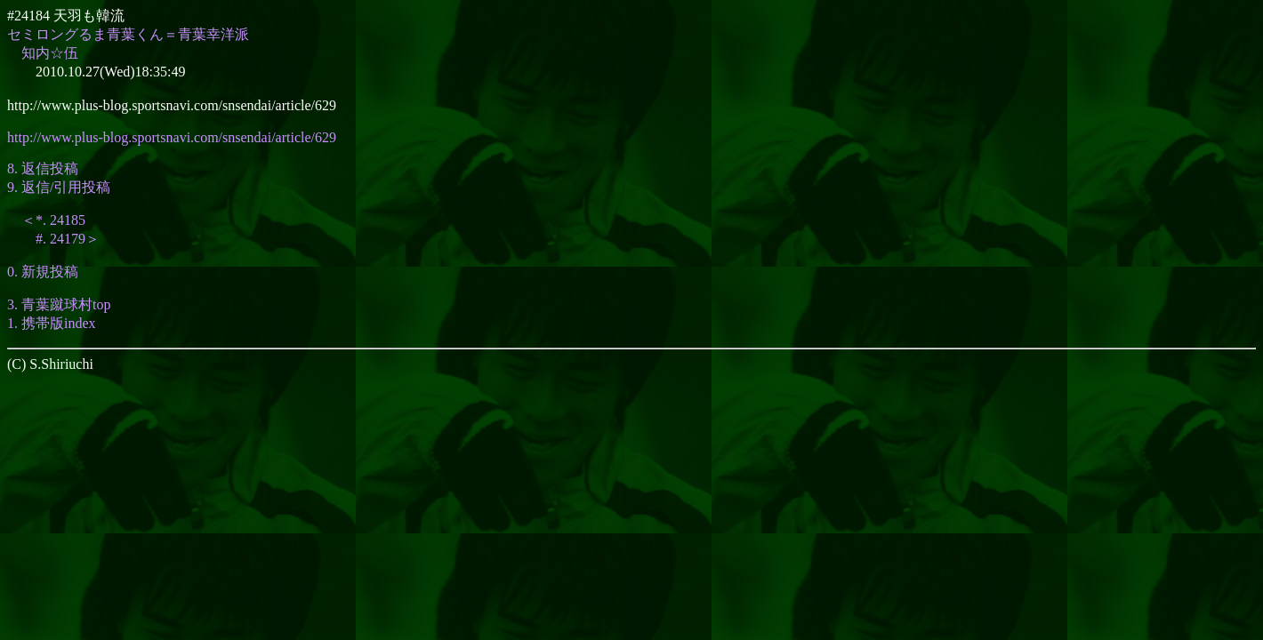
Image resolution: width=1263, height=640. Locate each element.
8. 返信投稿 (42, 168)
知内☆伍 (49, 52)
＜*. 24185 (53, 220)
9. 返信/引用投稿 (58, 187)
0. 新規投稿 (42, 271)
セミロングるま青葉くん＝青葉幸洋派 (128, 34)
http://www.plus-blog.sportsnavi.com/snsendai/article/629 (171, 137)
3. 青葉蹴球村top (58, 304)
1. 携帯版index (51, 323)
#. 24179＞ (68, 238)
